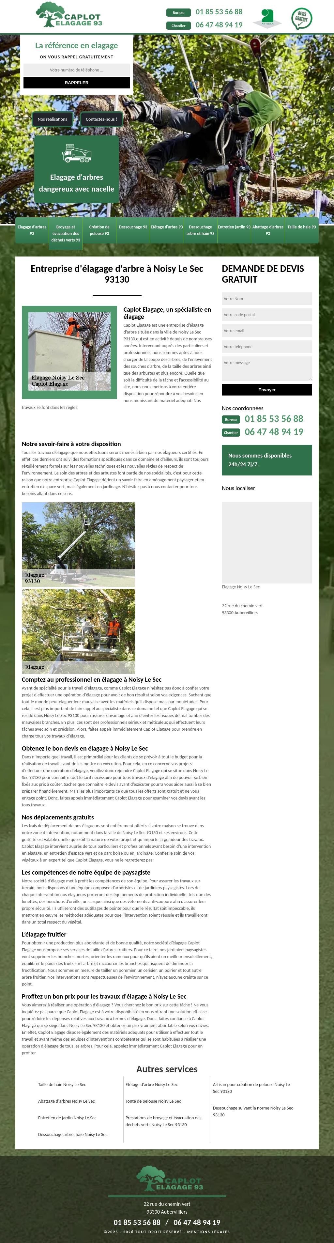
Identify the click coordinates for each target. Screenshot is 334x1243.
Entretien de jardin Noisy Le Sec (67, 1118)
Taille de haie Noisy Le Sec (62, 1084)
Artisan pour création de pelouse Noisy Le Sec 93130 (251, 1088)
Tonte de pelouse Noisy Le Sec (153, 1101)
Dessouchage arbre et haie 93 (200, 230)
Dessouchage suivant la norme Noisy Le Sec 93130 (253, 1111)
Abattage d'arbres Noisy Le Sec (66, 1101)
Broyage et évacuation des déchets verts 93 (65, 233)
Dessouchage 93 (133, 227)
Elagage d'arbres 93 (32, 230)
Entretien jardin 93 (234, 227)
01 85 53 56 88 (219, 11)
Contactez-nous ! (101, 119)
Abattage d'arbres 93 (267, 230)
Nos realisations (52, 119)
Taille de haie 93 (302, 227)
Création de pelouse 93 (99, 230)
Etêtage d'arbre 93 (167, 227)
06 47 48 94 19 (219, 24)
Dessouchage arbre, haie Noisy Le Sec (72, 1134)
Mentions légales (208, 1232)
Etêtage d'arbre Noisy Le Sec (152, 1084)
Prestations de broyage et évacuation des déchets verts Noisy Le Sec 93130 (164, 1121)
